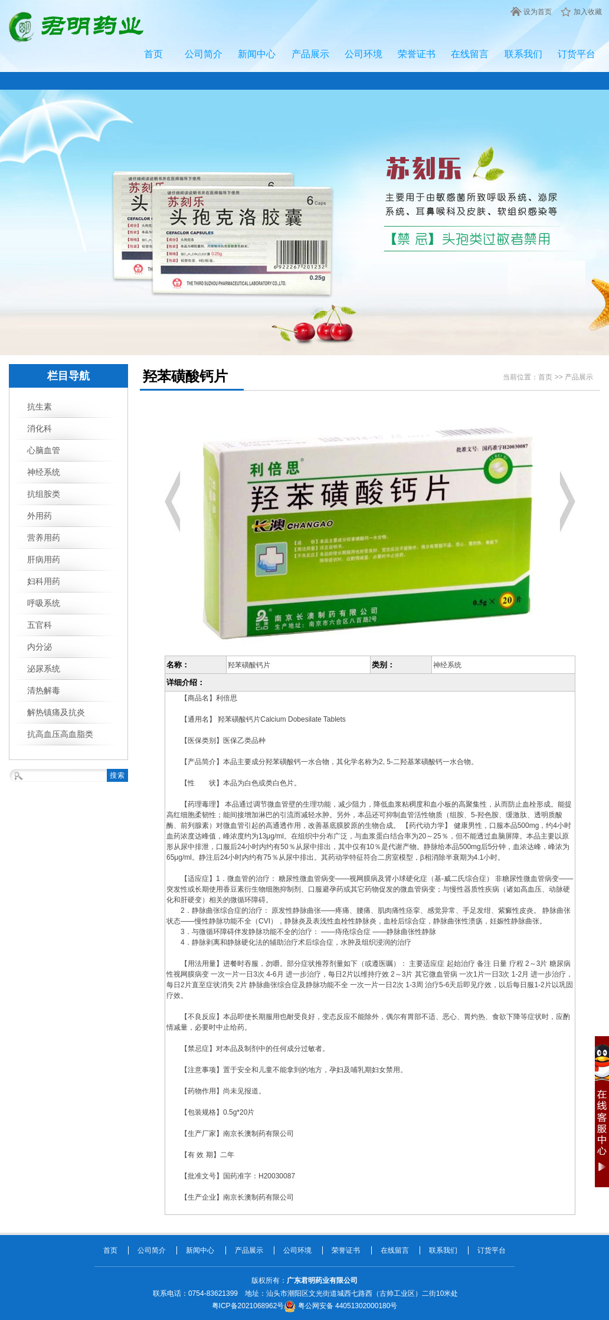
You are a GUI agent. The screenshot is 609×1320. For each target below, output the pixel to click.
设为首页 (537, 12)
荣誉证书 (417, 54)
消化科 (39, 428)
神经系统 (43, 472)
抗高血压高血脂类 (60, 734)
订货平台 (576, 54)
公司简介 (203, 54)
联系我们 (523, 54)
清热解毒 (43, 690)
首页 (153, 54)
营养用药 (43, 537)
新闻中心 (257, 54)
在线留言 (470, 54)
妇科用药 (43, 581)
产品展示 (310, 54)
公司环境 (363, 54)
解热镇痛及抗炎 (56, 712)
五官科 (39, 625)
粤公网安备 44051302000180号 (340, 1306)
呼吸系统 (43, 603)
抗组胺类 (43, 494)
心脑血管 (43, 450)
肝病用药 (43, 559)
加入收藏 (588, 12)
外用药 (39, 515)
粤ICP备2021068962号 (248, 1306)
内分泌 (39, 646)
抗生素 (39, 406)
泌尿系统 (43, 668)
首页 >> (551, 377)
